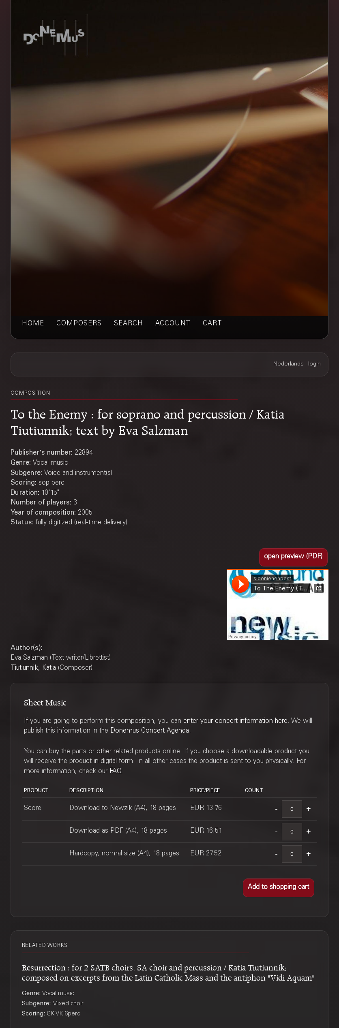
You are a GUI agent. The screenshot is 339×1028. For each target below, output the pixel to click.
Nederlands (288, 364)
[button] (293, 557)
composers (79, 324)
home (33, 324)
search (128, 324)
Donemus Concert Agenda (149, 731)
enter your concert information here (235, 721)
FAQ (115, 771)
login (314, 364)
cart (212, 324)
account (173, 324)
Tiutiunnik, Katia (33, 668)
